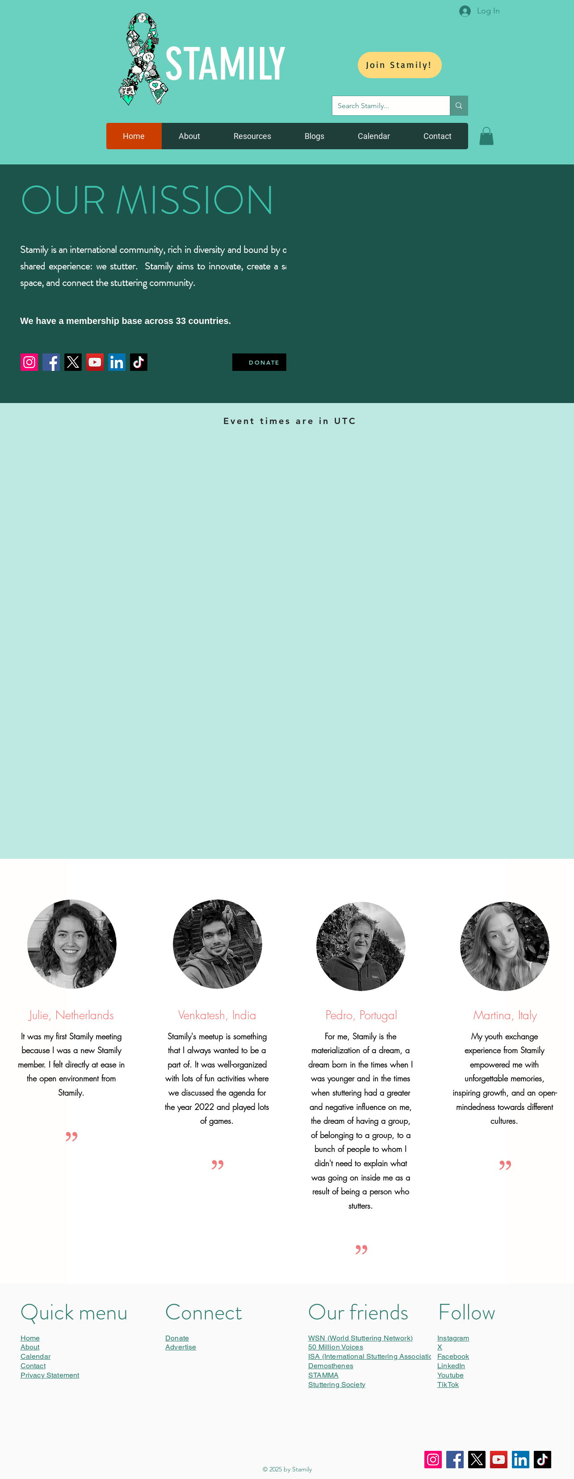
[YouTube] (95, 362)
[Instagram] (29, 362)
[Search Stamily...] (385, 106)
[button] (486, 136)
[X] (73, 362)
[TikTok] (138, 362)
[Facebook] (51, 362)
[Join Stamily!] (400, 65)
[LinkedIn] (117, 362)
